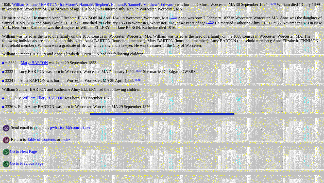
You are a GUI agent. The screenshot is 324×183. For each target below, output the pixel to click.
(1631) (173, 17)
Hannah (86, 4)
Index (66, 139)
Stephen (102, 4)
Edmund (118, 4)
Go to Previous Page (22, 163)
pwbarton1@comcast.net (70, 127)
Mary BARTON (34, 62)
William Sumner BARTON (34, 4)
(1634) (137, 79)
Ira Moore (68, 4)
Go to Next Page (19, 151)
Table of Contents (41, 139)
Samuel (134, 4)
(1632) (210, 22)
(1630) (272, 3)
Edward (167, 4)
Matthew (151, 4)
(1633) (138, 70)
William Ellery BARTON (43, 98)
